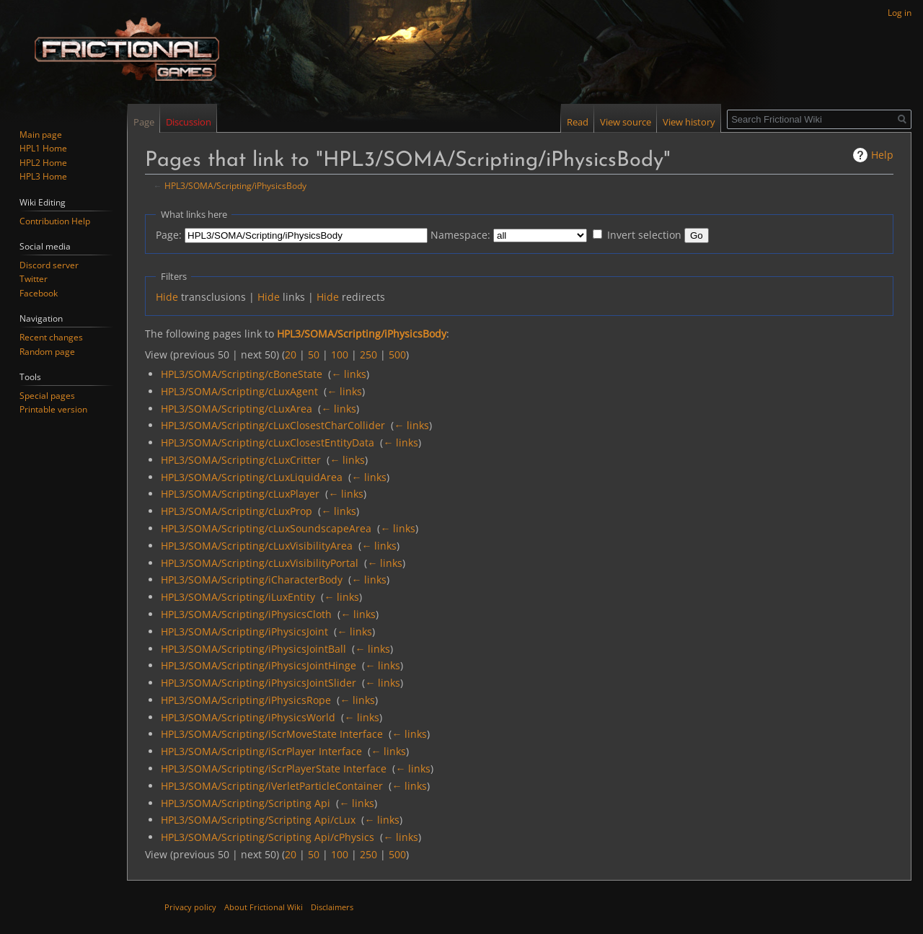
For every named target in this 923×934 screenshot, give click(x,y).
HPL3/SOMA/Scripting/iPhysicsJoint (244, 631)
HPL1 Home (43, 148)
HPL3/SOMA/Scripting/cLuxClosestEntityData (267, 442)
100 (339, 354)
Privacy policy (190, 907)
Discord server (49, 265)
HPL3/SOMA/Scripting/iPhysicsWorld (248, 717)
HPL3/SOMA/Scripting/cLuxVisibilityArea (257, 545)
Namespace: (460, 235)
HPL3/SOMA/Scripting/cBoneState (241, 374)
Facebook (38, 293)
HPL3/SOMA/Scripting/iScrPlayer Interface (261, 751)
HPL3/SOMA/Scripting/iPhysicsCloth (246, 614)
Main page (40, 134)
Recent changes (51, 337)
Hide (167, 297)
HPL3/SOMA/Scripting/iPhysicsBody (235, 185)
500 (397, 354)
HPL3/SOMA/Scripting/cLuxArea (236, 408)
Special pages (47, 395)
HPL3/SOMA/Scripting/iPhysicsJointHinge (258, 665)
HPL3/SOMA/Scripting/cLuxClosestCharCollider (273, 425)
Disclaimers (332, 907)
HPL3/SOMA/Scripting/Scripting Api (245, 803)
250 (368, 354)
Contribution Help (54, 221)
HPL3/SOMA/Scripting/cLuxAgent (239, 391)
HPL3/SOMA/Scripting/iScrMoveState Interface (272, 734)
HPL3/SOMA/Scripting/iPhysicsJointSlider (258, 683)
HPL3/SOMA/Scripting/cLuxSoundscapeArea (266, 528)
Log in (899, 12)
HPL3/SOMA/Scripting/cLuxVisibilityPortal (259, 563)
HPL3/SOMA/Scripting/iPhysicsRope (246, 700)
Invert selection (644, 235)
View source (625, 121)
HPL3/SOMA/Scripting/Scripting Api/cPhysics (267, 837)
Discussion (188, 121)
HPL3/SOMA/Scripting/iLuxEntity (238, 597)
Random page (47, 351)
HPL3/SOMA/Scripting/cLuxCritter (241, 460)
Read (577, 121)
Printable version (53, 409)
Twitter (33, 279)
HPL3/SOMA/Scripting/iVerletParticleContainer (272, 786)
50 (313, 354)
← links (348, 374)
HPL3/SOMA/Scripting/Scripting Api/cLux (258, 820)
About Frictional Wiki (263, 907)
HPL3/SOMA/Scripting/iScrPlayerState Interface (274, 768)
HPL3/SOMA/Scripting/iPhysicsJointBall (253, 649)
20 (290, 354)
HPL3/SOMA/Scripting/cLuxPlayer (240, 494)
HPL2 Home (43, 163)
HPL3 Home (43, 176)
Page (143, 121)
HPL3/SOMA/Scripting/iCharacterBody (252, 579)
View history (689, 121)
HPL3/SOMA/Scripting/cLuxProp (236, 511)
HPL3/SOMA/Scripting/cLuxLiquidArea (252, 477)
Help (882, 155)
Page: (169, 235)
